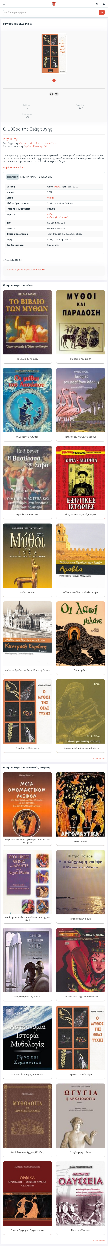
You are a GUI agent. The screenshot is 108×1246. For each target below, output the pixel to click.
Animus (50, 197)
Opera (57, 186)
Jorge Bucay (10, 139)
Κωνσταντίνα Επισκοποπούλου (38, 143)
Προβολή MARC (28, 176)
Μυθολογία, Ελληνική (57, 217)
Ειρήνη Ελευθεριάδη (36, 146)
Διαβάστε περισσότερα (14, 167)
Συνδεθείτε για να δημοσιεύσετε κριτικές (25, 269)
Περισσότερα (99, 758)
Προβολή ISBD (45, 176)
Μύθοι (50, 214)
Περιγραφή (12, 176)
